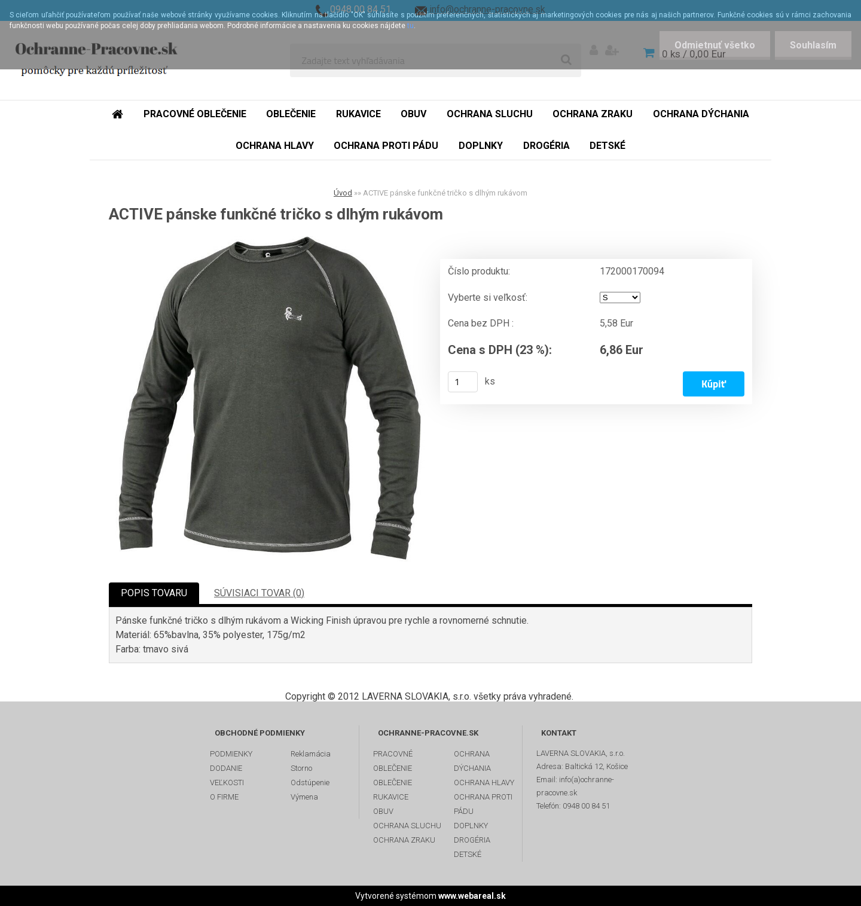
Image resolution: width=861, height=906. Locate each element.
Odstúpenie (310, 782)
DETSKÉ (467, 854)
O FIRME (224, 796)
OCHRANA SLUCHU (407, 825)
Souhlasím (813, 45)
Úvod (343, 192)
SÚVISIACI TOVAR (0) (259, 593)
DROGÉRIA (472, 839)
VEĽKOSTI (227, 782)
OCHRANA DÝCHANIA (472, 761)
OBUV (383, 811)
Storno (301, 768)
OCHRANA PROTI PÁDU (483, 804)
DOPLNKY (471, 825)
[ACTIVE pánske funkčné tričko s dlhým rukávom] (269, 399)
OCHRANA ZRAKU (404, 839)
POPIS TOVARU (154, 593)
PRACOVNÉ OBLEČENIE (393, 761)
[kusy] (463, 381)
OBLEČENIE (392, 782)
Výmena (304, 796)
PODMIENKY (231, 753)
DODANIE (226, 768)
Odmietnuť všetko (714, 45)
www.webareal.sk (472, 896)
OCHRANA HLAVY (484, 782)
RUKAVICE (390, 796)
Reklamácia (311, 753)
